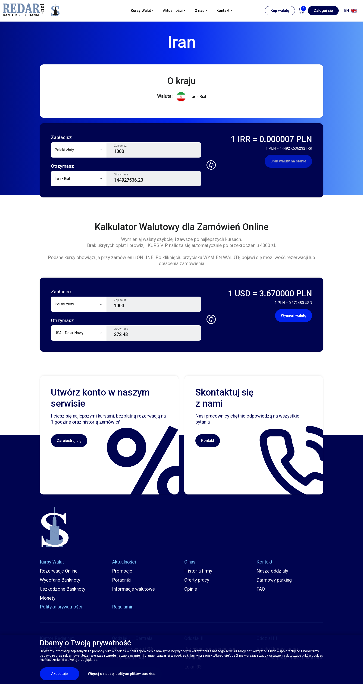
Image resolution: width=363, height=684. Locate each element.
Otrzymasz (121, 174)
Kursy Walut (52, 562)
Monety (47, 598)
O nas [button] (199, 10)
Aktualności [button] (173, 10)
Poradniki (121, 580)
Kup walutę (280, 10)
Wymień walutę (293, 315)
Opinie (190, 589)
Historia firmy (198, 571)
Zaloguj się (323, 10)
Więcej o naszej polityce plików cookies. (122, 673)
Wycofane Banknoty (60, 580)
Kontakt (207, 440)
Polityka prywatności (61, 607)
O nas (189, 562)
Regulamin (122, 607)
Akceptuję (65, 673)
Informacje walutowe (133, 589)
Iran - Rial (191, 96)
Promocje (122, 571)
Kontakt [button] (222, 10)
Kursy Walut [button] (141, 10)
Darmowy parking (274, 580)
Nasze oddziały (272, 571)
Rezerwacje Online (59, 571)
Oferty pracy (196, 580)
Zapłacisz (120, 145)
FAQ (261, 589)
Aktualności (124, 562)
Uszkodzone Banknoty (62, 589)
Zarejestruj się (69, 440)
